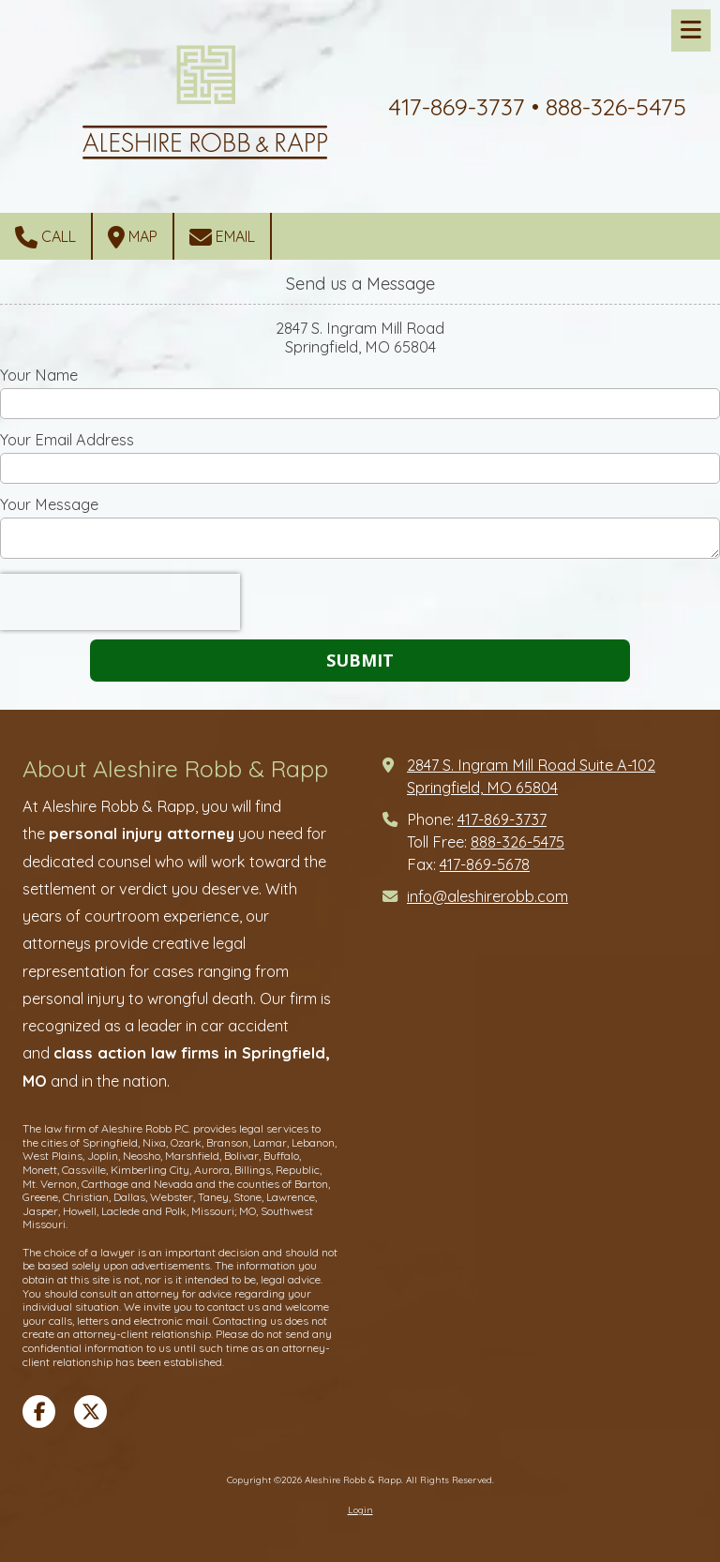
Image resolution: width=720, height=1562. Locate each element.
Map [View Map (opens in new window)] (133, 237)
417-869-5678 (485, 864)
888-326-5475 (517, 842)
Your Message (49, 504)
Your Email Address (67, 439)
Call (45, 237)
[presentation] (120, 602)
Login (360, 1510)
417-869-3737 (502, 819)
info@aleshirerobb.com (487, 896)
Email (222, 237)
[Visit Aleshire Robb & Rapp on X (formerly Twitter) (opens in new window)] (90, 1411)
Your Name (39, 375)
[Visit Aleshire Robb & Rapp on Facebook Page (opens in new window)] (38, 1411)
